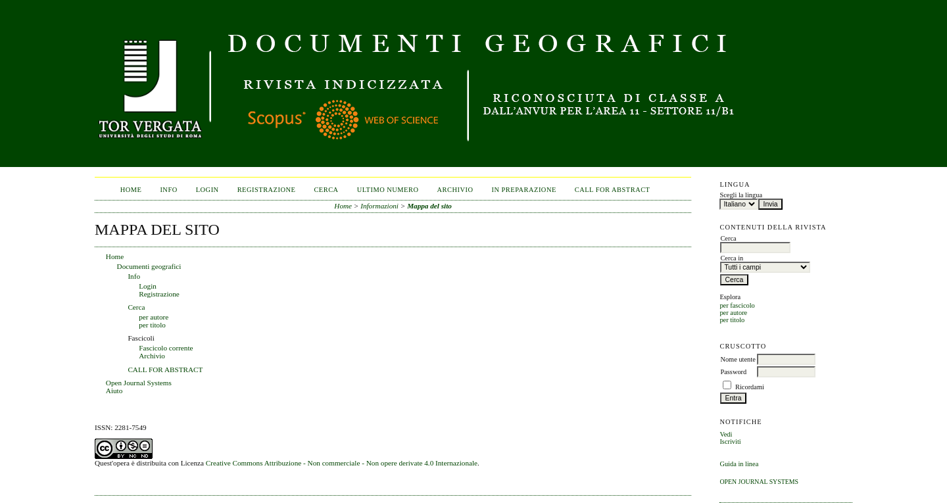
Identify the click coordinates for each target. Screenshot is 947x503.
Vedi (725, 434)
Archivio (455, 189)
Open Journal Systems (758, 481)
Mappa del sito (429, 206)
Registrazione (266, 189)
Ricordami (749, 387)
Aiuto (114, 391)
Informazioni (379, 206)
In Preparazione (523, 189)
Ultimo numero (388, 189)
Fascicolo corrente (166, 348)
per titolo (731, 319)
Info (168, 189)
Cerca (326, 189)
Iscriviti (730, 441)
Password (733, 371)
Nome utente (737, 359)
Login (207, 189)
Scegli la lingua (740, 195)
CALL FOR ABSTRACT (612, 189)
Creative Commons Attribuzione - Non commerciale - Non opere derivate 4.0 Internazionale (341, 463)
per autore (733, 312)
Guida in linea (738, 463)
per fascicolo (736, 305)
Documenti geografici (149, 266)
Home (131, 189)
